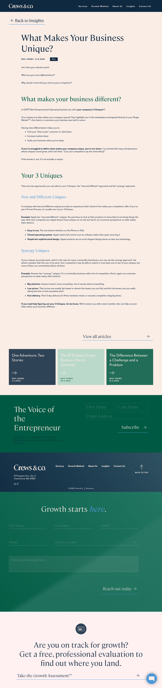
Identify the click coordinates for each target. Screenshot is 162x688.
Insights (106, 466)
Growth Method (76, 466)
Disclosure (90, 488)
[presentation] (73, 592)
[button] (117, 6)
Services (82, 6)
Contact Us (145, 6)
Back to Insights (29, 20)
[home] (21, 6)
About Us (92, 466)
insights (130, 6)
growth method (100, 6)
